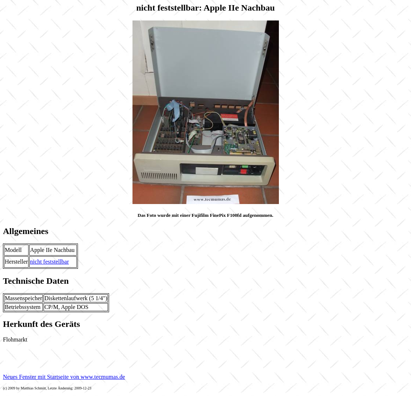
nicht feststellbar (49, 262)
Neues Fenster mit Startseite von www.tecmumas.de (64, 377)
